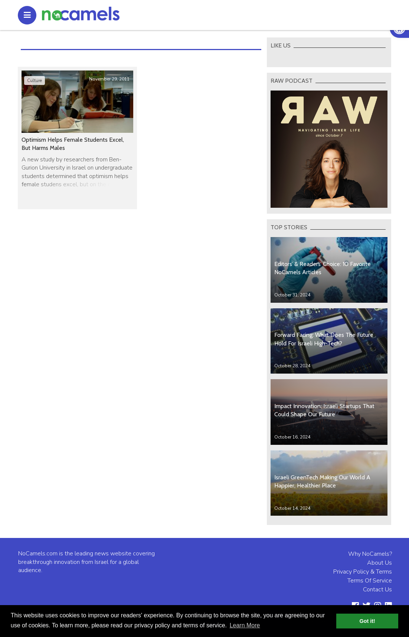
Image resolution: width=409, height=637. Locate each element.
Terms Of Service (369, 581)
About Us (379, 563)
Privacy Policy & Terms (362, 572)
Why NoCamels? (370, 554)
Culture (34, 80)
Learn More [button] (245, 625)
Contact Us (377, 589)
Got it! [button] (367, 621)
